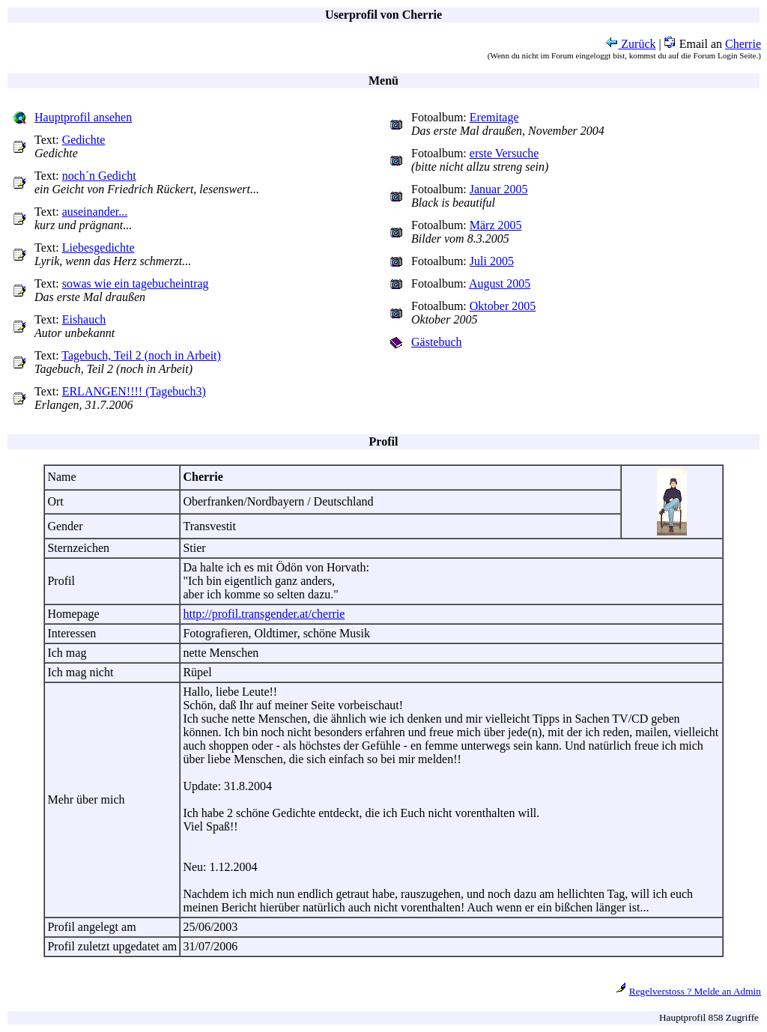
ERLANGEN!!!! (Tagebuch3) (134, 391)
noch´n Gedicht (99, 175)
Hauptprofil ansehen (83, 117)
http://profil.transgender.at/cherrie (264, 613)
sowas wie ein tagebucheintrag (135, 283)
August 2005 (499, 283)
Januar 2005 (499, 189)
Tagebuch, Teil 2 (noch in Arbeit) (141, 355)
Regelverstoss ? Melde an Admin (695, 991)
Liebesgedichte (98, 247)
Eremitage (494, 117)
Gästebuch (436, 342)
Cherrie (743, 43)
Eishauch (84, 319)
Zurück (630, 43)
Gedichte (84, 139)
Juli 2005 (492, 261)
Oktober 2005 (503, 306)
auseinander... (95, 211)
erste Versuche (504, 153)
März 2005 (496, 225)
